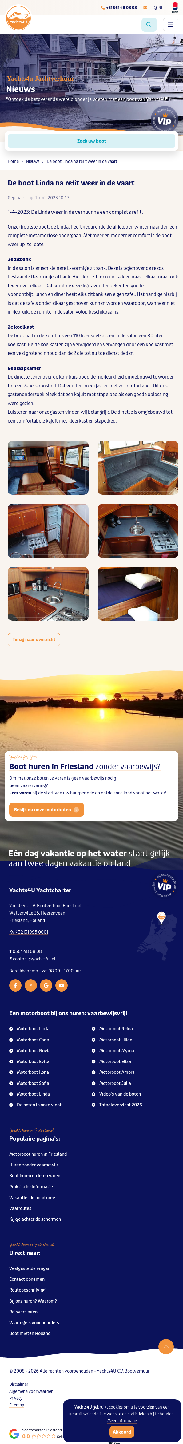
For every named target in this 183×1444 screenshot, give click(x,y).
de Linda (60, 227)
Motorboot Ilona (29, 1072)
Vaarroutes (20, 1208)
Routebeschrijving (27, 1290)
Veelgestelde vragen (29, 1269)
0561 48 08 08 (27, 952)
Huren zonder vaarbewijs (34, 1165)
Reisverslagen (23, 1312)
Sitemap (16, 1405)
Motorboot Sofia (29, 1083)
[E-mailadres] (145, 7)
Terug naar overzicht (34, 639)
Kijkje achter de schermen (35, 1219)
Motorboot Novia (30, 1051)
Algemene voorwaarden (31, 1391)
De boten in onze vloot (35, 1105)
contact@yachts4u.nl (34, 959)
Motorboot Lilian (112, 1040)
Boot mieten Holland (29, 1334)
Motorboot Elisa (111, 1062)
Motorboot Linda (29, 1094)
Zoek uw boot (91, 141)
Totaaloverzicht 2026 (117, 1105)
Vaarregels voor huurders (34, 1323)
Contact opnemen (27, 1279)
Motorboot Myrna (113, 1051)
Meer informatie (122, 1420)
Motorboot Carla (29, 1040)
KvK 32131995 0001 (28, 932)
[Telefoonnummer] (118, 7)
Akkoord (122, 1432)
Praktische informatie (31, 1187)
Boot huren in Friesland (85, 777)
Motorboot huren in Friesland (38, 1154)
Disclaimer (18, 1384)
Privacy (15, 1398)
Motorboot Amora (113, 1072)
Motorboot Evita (29, 1062)
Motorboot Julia (111, 1083)
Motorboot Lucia (29, 1029)
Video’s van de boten (116, 1094)
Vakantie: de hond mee (32, 1198)
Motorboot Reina (112, 1029)
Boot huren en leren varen (34, 1176)
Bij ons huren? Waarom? (33, 1301)
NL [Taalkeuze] (158, 7)
